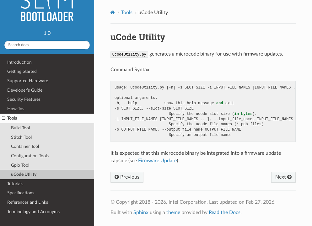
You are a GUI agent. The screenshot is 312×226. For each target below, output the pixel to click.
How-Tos (15, 108)
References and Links (27, 202)
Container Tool (25, 146)
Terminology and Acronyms (33, 211)
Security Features (23, 99)
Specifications (20, 193)
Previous (127, 177)
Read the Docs (224, 212)
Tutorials (15, 183)
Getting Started (22, 71)
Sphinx (140, 212)
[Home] (112, 12)
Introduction (19, 62)
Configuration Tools (30, 155)
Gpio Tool (20, 165)
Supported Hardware (27, 80)
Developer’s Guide (24, 90)
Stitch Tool (21, 137)
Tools (9, 118)
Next (283, 177)
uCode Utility (23, 174)
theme (173, 212)
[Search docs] (47, 45)
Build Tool (20, 128)
